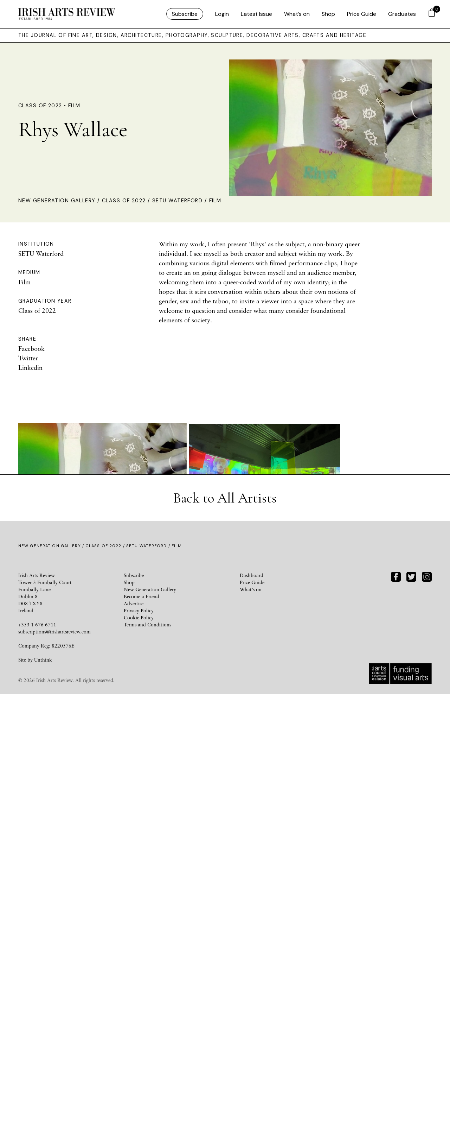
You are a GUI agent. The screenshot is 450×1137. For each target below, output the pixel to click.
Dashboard (251, 1018)
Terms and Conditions (147, 1067)
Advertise (133, 1046)
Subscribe (185, 14)
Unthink (43, 1102)
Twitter (28, 358)
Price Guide (361, 14)
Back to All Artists (225, 940)
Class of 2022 (124, 200)
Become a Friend (141, 1039)
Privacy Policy (139, 1053)
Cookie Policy (139, 1060)
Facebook (31, 348)
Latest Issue (256, 14)
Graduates (402, 14)
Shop (328, 14)
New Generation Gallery (57, 200)
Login (222, 14)
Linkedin (30, 367)
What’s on (297, 14)
